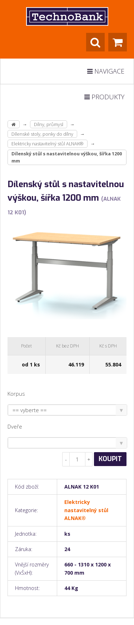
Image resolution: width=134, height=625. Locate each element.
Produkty (104, 96)
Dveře (15, 426)
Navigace (105, 71)
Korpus (16, 393)
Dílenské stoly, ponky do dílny (42, 134)
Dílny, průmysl (48, 124)
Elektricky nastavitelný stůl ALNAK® (47, 143)
